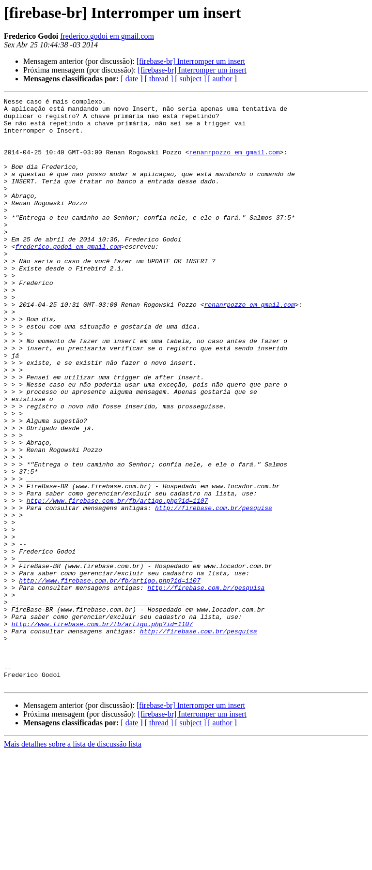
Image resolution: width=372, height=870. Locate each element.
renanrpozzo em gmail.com (234, 163)
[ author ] (222, 79)
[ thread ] (159, 79)
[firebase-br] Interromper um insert (191, 61)
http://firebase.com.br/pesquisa (213, 590)
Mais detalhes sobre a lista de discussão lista (72, 861)
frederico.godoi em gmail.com (107, 36)
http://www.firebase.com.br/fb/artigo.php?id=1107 (117, 581)
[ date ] (131, 79)
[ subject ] (190, 79)
